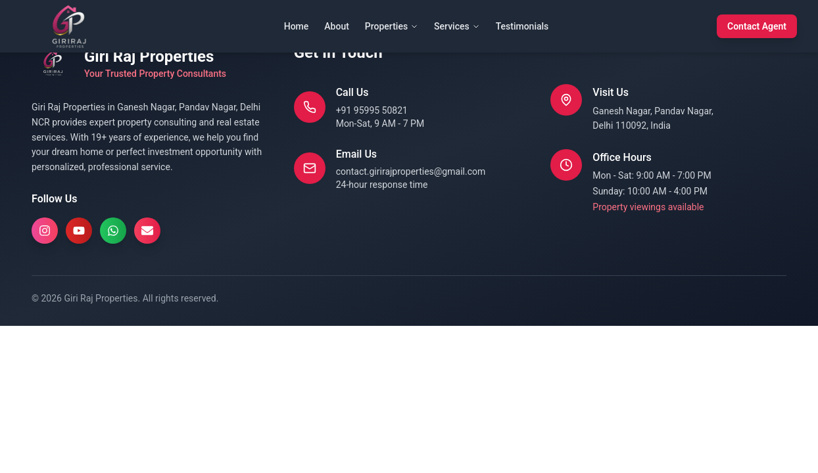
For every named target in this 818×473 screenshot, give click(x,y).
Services (457, 26)
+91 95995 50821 (372, 110)
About (336, 26)
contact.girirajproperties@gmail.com (411, 171)
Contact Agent (756, 26)
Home (296, 26)
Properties (391, 26)
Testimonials (522, 26)
